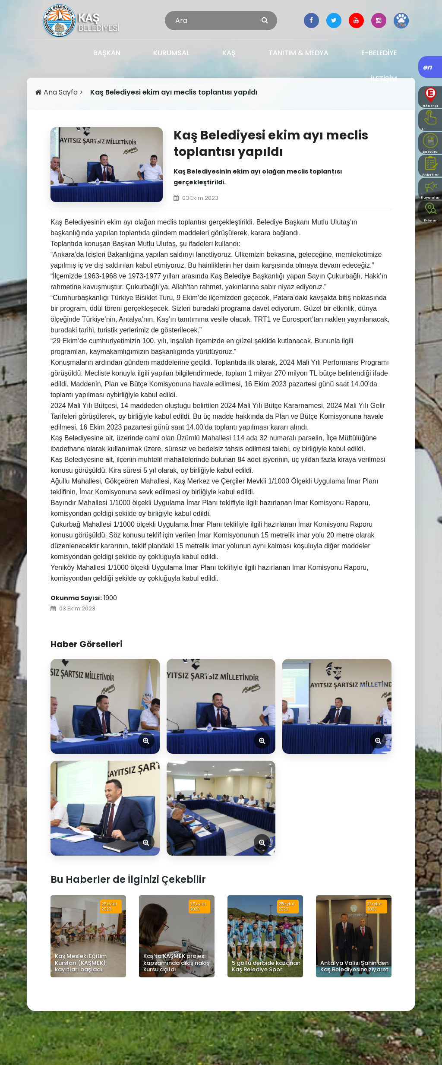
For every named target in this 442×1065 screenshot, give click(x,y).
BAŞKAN (106, 53)
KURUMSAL (171, 53)
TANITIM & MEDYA (298, 53)
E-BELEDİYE (379, 53)
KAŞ (229, 53)
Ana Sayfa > (60, 92)
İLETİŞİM (384, 79)
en (428, 67)
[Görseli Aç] (105, 706)
